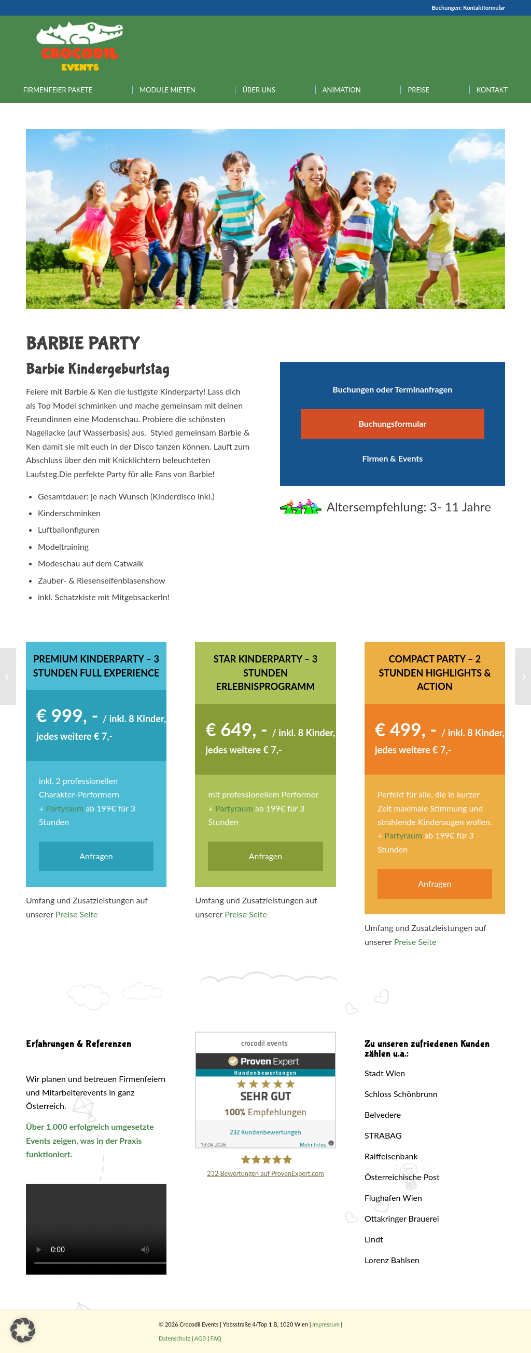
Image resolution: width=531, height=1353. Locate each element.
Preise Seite (76, 914)
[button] (23, 1330)
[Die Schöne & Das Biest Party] (8, 676)
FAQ (216, 1338)
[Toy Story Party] (523, 676)
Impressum (326, 1324)
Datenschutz (174, 1338)
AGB (200, 1338)
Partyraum (64, 808)
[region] (265, 219)
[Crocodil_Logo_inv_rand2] (80, 46)
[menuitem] (58, 90)
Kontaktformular (484, 7)
